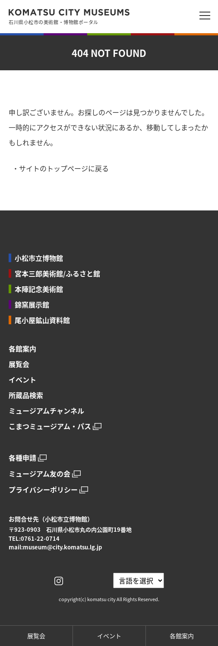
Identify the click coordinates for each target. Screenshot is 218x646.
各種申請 (22, 457)
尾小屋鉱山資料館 (42, 320)
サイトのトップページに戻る (64, 168)
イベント (22, 379)
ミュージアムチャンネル (46, 410)
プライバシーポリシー (43, 489)
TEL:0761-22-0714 (34, 538)
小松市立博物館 (39, 258)
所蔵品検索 (26, 395)
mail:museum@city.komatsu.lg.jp (55, 547)
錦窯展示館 (32, 304)
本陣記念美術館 (39, 289)
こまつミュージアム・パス (50, 426)
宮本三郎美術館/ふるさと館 (57, 273)
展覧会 (19, 364)
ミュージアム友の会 (39, 473)
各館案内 (22, 348)
